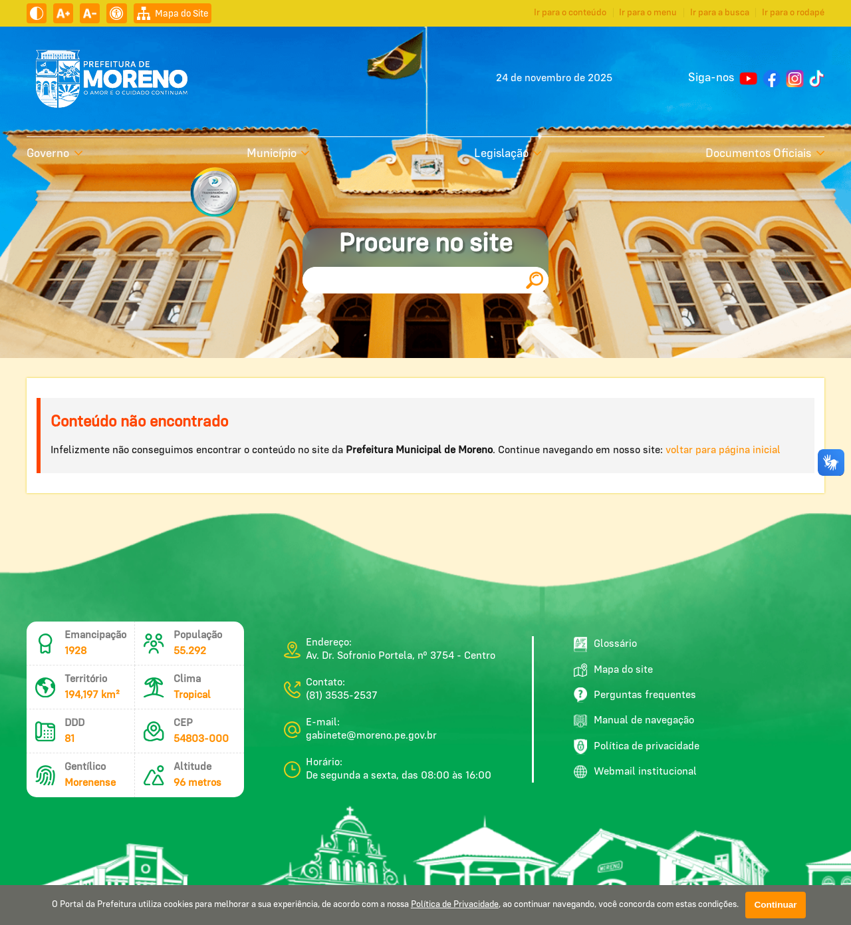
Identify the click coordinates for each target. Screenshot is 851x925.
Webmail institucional (635, 772)
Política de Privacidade (455, 904)
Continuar (775, 905)
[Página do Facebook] (772, 78)
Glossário (605, 644)
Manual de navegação (634, 721)
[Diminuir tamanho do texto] (90, 13)
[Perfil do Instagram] (795, 78)
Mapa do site (613, 670)
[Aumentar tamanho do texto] (63, 13)
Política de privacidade (636, 747)
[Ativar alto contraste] (37, 13)
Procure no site (425, 244)
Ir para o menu (648, 12)
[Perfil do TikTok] (816, 78)
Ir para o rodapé (793, 12)
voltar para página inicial (723, 450)
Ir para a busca (719, 12)
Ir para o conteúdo (570, 12)
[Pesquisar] (534, 280)
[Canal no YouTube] (748, 79)
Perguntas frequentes (635, 695)
